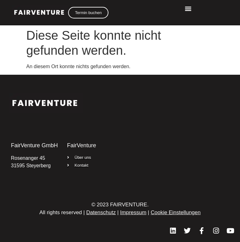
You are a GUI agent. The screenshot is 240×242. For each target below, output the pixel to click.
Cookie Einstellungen (176, 212)
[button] (188, 8)
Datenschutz (101, 212)
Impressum (133, 212)
